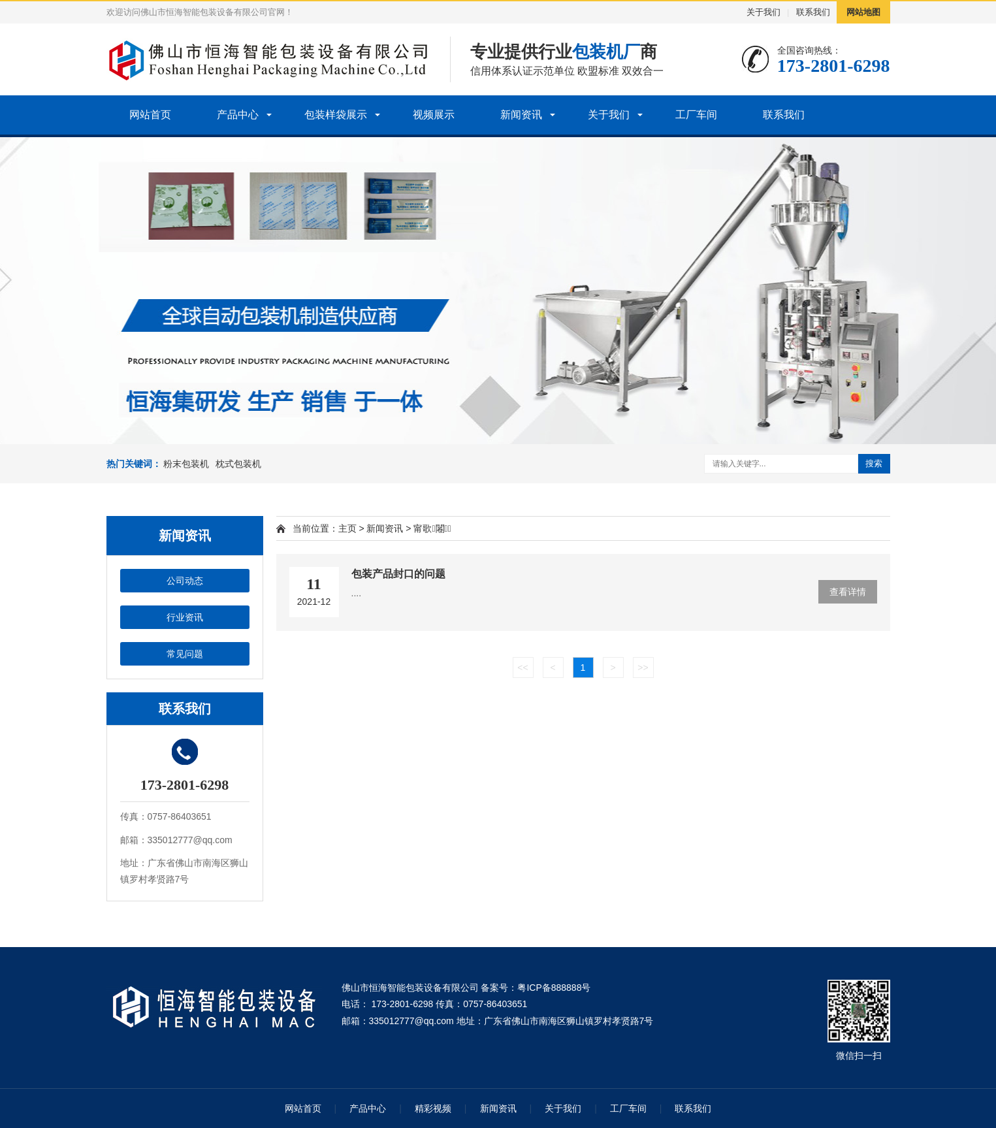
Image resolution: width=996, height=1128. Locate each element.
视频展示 (434, 114)
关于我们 (763, 12)
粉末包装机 (186, 464)
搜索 (873, 463)
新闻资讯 (521, 114)
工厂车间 (696, 114)
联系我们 (813, 12)
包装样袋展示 (335, 114)
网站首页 (150, 114)
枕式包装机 (238, 464)
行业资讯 (185, 617)
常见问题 (185, 654)
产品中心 (238, 114)
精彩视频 (433, 1108)
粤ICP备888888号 (553, 987)
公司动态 (185, 580)
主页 (347, 528)
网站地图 (863, 12)
